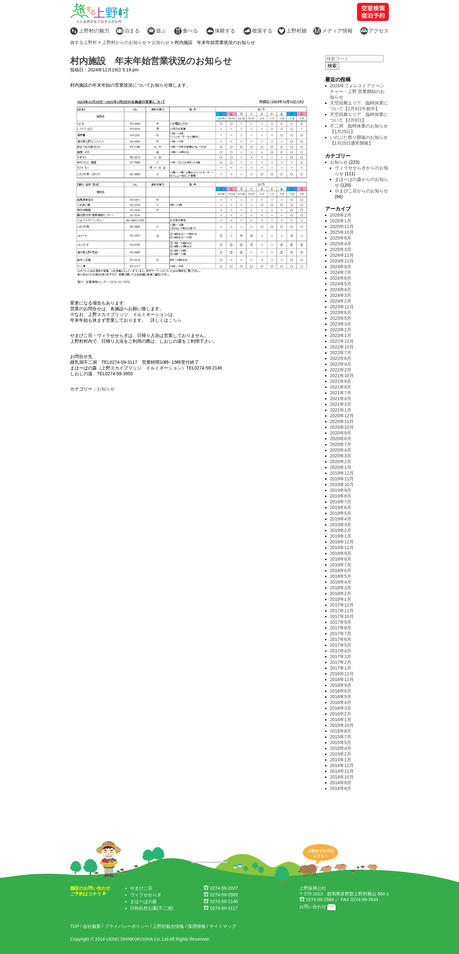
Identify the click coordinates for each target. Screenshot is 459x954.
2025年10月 (342, 232)
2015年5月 (340, 742)
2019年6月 (340, 507)
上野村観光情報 (168, 926)
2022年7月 (340, 352)
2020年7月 (340, 444)
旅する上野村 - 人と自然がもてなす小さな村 (99, 13)
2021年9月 (340, 381)
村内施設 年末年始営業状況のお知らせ (151, 61)
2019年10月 (342, 484)
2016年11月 (342, 679)
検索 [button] (332, 65)
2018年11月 (342, 547)
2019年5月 (340, 513)
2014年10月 (342, 776)
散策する (262, 30)
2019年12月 (342, 473)
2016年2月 (340, 713)
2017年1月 (340, 668)
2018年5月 (340, 576)
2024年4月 (340, 289)
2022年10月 (342, 346)
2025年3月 (340, 249)
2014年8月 (340, 782)
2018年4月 (340, 582)
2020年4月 (340, 450)
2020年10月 (342, 427)
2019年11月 (342, 478)
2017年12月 (342, 604)
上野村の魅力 (94, 30)
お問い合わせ (312, 906)
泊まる (132, 30)
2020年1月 (340, 467)
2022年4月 (340, 364)
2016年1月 (340, 719)
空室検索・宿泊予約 (373, 12)
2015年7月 (340, 736)
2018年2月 (340, 593)
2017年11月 (342, 610)
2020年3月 (340, 455)
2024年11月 (342, 260)
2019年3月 (340, 524)
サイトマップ (222, 926)
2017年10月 (342, 616)
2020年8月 (340, 438)
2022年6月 (340, 358)
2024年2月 (340, 301)
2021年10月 (342, 375)
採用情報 (197, 926)
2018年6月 (340, 570)
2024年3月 (340, 295)
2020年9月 (340, 432)
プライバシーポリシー (127, 926)
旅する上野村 (83, 42)
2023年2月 (340, 329)
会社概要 (92, 926)
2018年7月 (340, 564)
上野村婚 (296, 30)
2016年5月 (340, 696)
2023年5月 (340, 318)
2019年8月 (340, 496)
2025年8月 (340, 237)
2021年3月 (340, 404)
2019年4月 (340, 518)
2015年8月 (340, 731)
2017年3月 (340, 656)
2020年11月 (342, 421)
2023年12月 (342, 306)
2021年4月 (340, 398)
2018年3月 (340, 587)
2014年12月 (342, 765)
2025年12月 (342, 226)
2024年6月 (340, 278)
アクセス (378, 30)
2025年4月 (340, 243)
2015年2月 (340, 754)
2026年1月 (340, 220)
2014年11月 (342, 771)
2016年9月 (340, 685)
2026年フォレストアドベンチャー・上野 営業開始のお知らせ (357, 91)
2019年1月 (340, 536)
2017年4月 (340, 650)
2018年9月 (340, 553)
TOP (74, 926)
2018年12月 (342, 541)
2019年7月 (340, 501)
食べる (190, 30)
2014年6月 (340, 788)
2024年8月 (340, 266)
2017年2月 (340, 662)
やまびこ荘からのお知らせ (361, 190)
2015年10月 (342, 725)
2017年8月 (340, 627)
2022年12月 (342, 341)
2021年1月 (340, 409)
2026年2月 (340, 215)
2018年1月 (340, 599)
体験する (225, 30)
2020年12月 (342, 415)
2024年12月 (342, 255)
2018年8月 (340, 559)
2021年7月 (340, 392)
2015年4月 (340, 748)
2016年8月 (340, 690)
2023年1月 (340, 335)
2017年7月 (340, 633)
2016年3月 (340, 708)
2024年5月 (340, 283)
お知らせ (106, 388)
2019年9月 (340, 490)
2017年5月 (340, 645)
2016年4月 (340, 702)
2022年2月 (340, 369)
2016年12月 (342, 673)
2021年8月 (340, 387)
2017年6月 (340, 639)
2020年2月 (340, 461)
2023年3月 (340, 323)
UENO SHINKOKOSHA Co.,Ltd (137, 939)
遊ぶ (161, 30)
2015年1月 (340, 759)
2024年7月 (340, 272)
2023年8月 (340, 312)
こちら (175, 320)
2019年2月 (340, 530)
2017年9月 (340, 622)
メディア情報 (337, 30)
